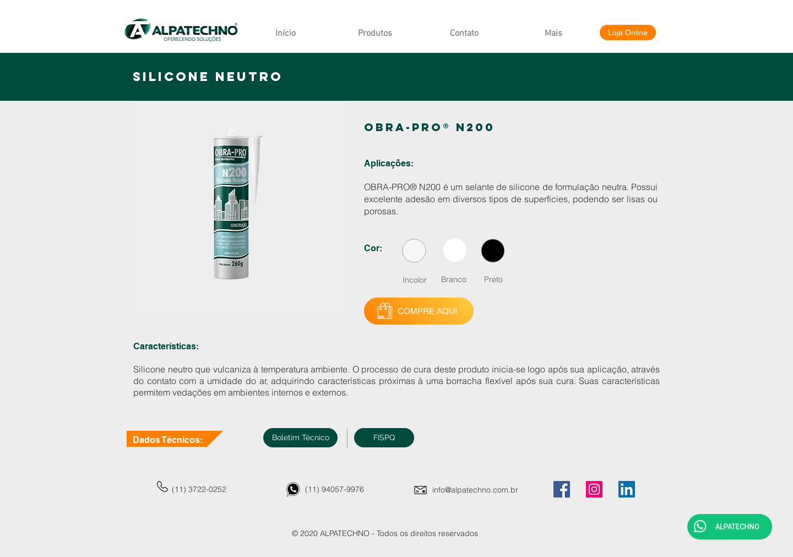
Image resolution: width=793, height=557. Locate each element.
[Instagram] (594, 489)
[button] (384, 437)
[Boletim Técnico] (300, 437)
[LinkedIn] (626, 489)
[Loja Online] (628, 32)
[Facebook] (561, 489)
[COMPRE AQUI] (419, 311)
